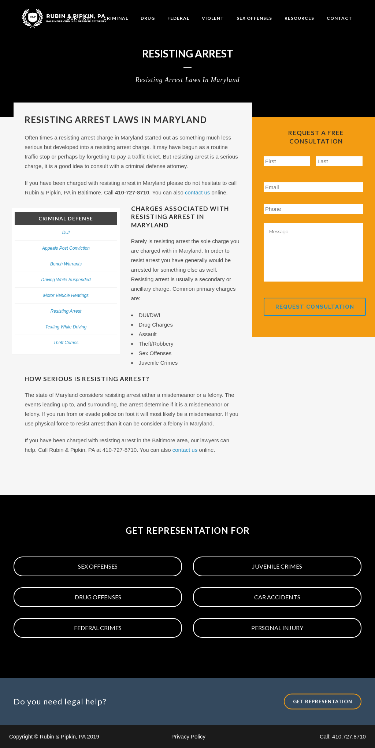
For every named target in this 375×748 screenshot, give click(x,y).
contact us (197, 192)
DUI (66, 232)
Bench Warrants (66, 264)
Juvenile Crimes (277, 566)
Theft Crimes (66, 342)
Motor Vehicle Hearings (66, 295)
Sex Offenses (98, 566)
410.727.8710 (349, 736)
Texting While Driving (65, 327)
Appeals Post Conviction (66, 248)
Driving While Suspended (66, 279)
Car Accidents (277, 596)
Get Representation (322, 701)
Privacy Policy (188, 736)
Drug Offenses (98, 596)
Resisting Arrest (66, 311)
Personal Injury (277, 627)
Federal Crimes (98, 627)
